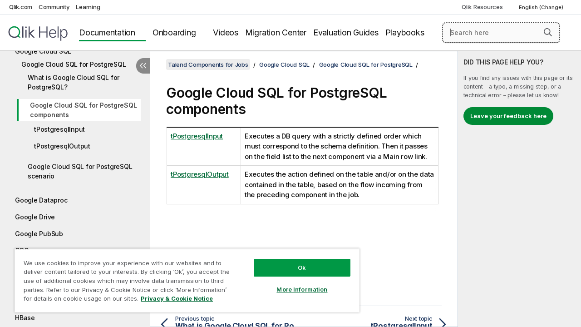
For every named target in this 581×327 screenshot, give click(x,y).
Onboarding (174, 32)
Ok (295, 260)
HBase (25, 318)
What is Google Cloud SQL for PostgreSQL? (73, 82)
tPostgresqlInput (59, 129)
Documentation (107, 32)
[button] (548, 32)
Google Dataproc (41, 200)
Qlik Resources (482, 6)
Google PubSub (39, 234)
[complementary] (519, 189)
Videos (225, 32)
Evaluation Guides (346, 32)
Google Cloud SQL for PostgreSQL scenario (80, 171)
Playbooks (404, 32)
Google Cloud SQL (43, 51)
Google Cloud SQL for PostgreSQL (73, 64)
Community (54, 6)
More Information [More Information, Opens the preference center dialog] (295, 282)
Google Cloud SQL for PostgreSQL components (83, 110)
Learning (88, 6)
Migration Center (275, 32)
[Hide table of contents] (143, 66)
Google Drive (35, 217)
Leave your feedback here (508, 115)
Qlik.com (20, 6)
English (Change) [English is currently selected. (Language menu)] (542, 7)
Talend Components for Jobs (208, 64)
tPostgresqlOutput (62, 146)
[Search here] (501, 32)
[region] (183, 277)
